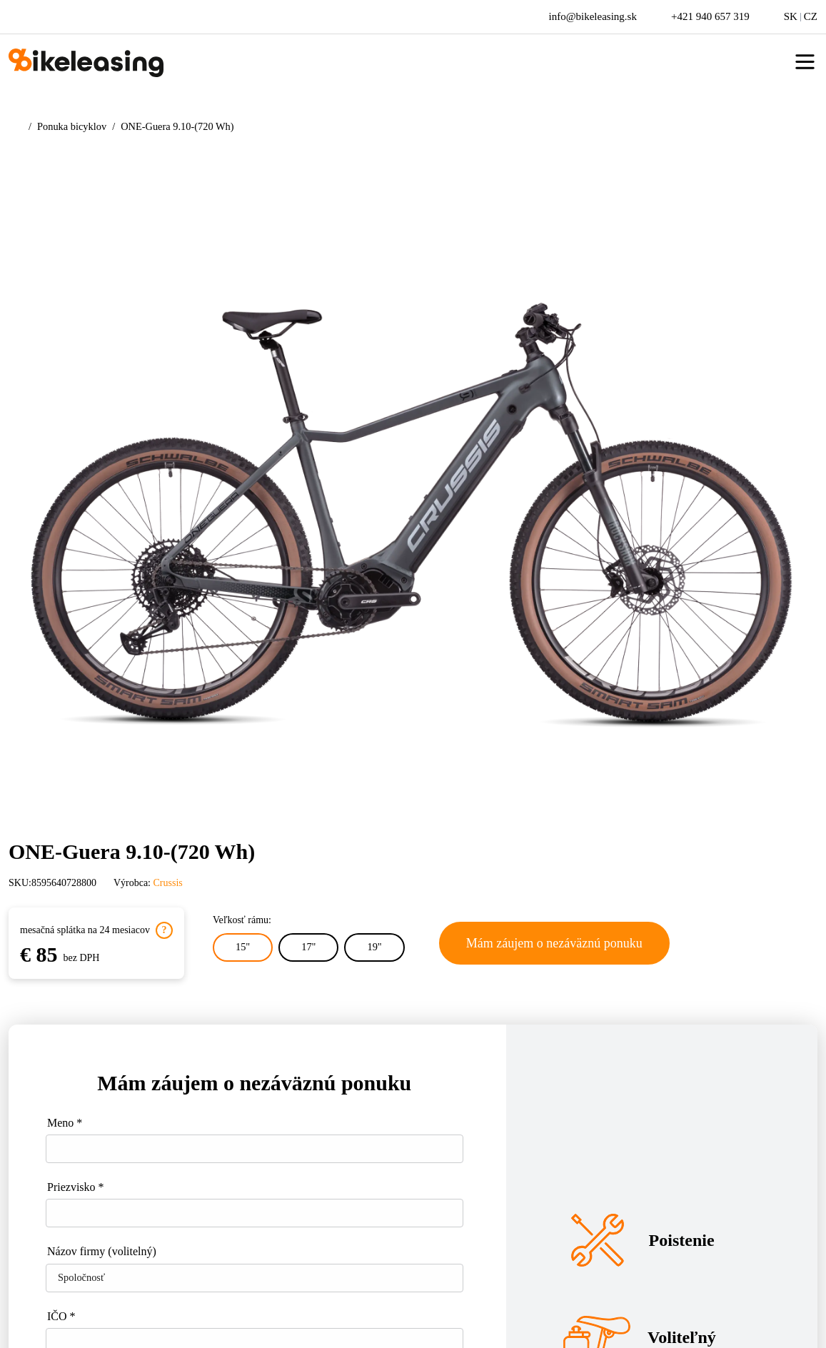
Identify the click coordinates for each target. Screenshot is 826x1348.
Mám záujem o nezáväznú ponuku (554, 943)
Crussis (168, 882)
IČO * (61, 1316)
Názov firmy (101, 1251)
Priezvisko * (75, 1187)
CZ (810, 16)
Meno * (64, 1123)
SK (790, 16)
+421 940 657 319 (710, 16)
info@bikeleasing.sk (593, 16)
